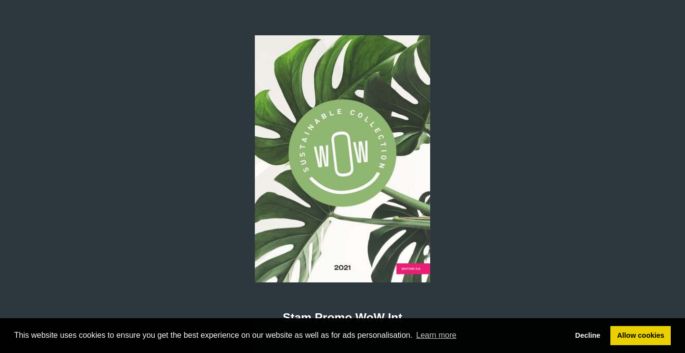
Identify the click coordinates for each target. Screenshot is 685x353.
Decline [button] (587, 335)
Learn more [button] (436, 335)
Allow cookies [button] (640, 335)
